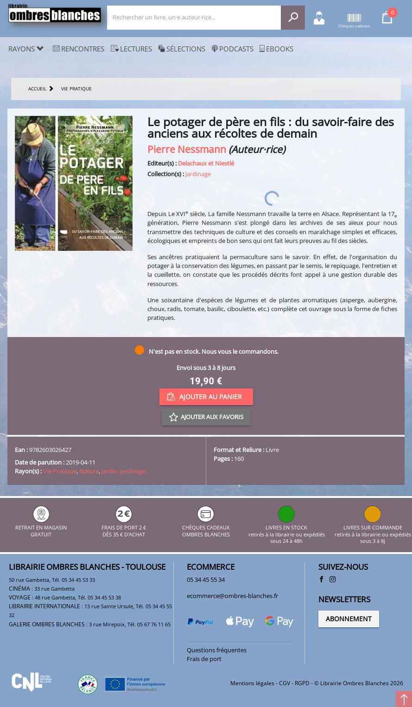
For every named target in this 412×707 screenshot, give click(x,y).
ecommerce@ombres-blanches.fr (232, 596)
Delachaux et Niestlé (206, 163)
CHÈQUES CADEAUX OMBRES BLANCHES (206, 528)
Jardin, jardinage (123, 471)
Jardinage (198, 174)
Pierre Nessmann (186, 149)
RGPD (302, 683)
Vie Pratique (59, 471)
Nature (89, 471)
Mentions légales (252, 683)
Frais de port (204, 659)
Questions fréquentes (217, 650)
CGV (284, 683)
